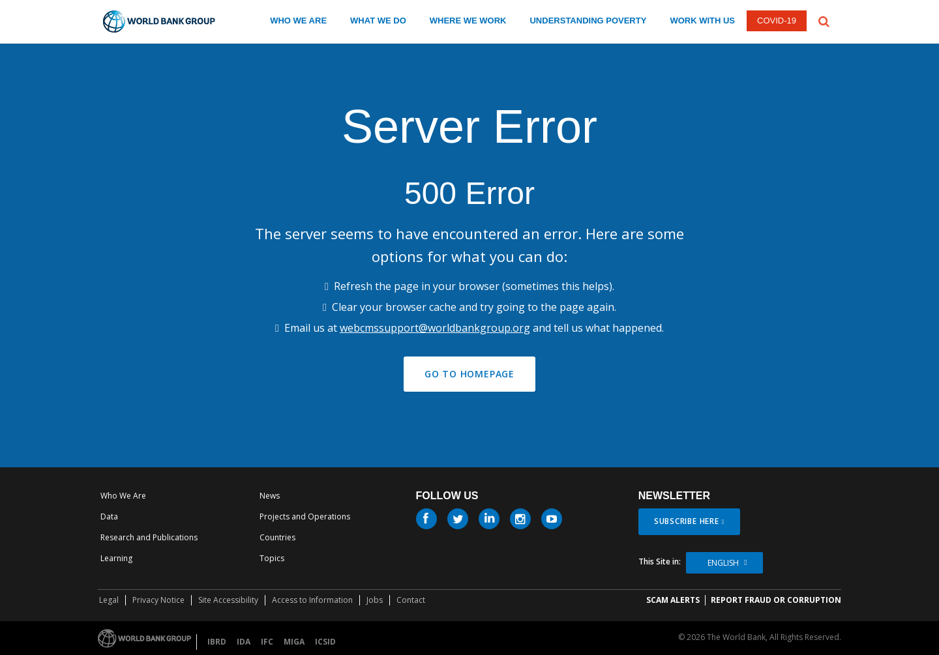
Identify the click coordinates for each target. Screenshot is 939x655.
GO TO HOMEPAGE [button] (469, 374)
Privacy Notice (158, 599)
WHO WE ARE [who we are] (298, 20)
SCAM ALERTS (673, 599)
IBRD (216, 641)
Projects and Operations (305, 516)
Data (109, 516)
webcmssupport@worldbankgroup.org (435, 328)
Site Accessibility (228, 599)
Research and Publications (149, 537)
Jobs (374, 599)
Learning (116, 558)
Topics (272, 558)
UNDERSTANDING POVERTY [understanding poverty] (587, 20)
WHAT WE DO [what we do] (378, 20)
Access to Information (312, 599)
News (270, 495)
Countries (277, 537)
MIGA (294, 641)
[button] (823, 20)
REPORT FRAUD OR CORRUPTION (776, 599)
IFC (267, 641)
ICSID (325, 641)
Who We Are (123, 495)
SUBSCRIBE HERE (686, 521)
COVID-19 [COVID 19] (776, 20)
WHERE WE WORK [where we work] (468, 20)
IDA (243, 641)
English (723, 562)
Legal (109, 599)
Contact (410, 599)
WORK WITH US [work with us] (702, 20)
